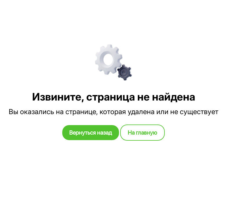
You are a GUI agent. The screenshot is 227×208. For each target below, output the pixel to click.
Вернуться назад (90, 132)
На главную (142, 132)
